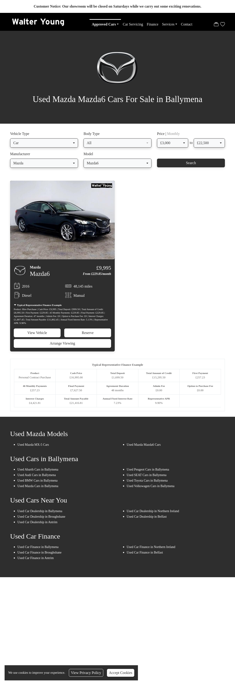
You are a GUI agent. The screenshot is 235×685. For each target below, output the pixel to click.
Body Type (92, 136)
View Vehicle (37, 335)
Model (88, 157)
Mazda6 (40, 276)
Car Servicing (133, 24)
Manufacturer (20, 157)
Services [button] (168, 24)
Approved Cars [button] (104, 24)
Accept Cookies (120, 673)
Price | (168, 136)
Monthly (173, 136)
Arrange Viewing (62, 346)
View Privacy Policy (86, 673)
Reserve (88, 335)
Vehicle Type (19, 136)
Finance (152, 24)
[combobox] (44, 145)
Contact (186, 24)
